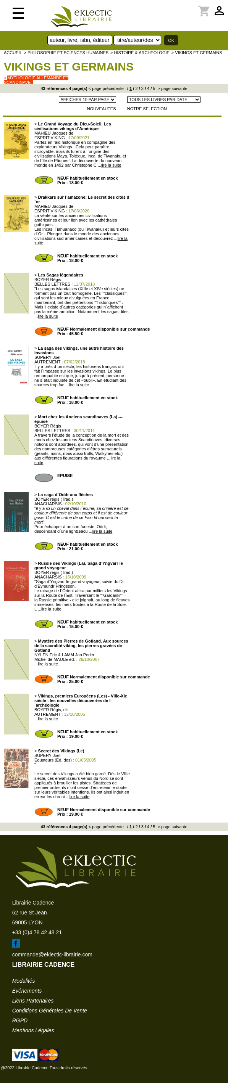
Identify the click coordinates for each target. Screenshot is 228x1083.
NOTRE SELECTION (147, 108)
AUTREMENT (47, 362)
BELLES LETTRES (52, 284)
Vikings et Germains (69, 66)
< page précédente (106, 88)
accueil (13, 52)
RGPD (19, 1020)
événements (27, 991)
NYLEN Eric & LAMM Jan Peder (64, 654)
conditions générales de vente (49, 1010)
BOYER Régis (47, 279)
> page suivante (172, 88)
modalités (23, 981)
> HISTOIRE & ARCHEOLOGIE (140, 52)
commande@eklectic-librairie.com (52, 954)
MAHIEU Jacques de (53, 133)
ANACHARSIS (48, 503)
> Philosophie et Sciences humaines (66, 52)
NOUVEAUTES (101, 108)
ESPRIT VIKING (49, 137)
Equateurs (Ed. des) (53, 760)
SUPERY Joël (47, 357)
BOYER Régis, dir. (51, 709)
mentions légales (33, 1030)
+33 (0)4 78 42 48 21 (37, 932)
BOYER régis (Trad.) (53, 499)
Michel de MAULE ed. (54, 659)
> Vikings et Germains (196, 52)
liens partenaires (33, 1001)
